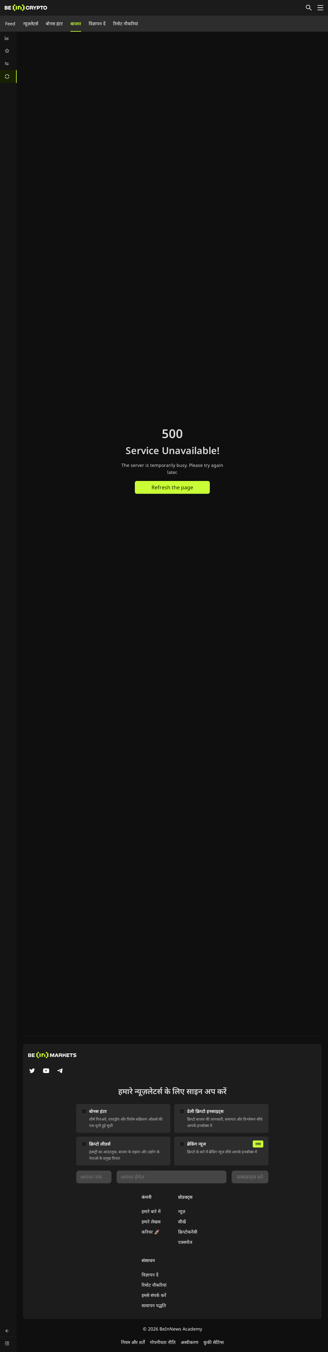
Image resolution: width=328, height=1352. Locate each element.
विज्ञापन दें (97, 23)
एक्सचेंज (185, 1242)
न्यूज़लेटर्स (30, 23)
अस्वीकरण (189, 1342)
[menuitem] (8, 38)
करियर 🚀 (151, 1232)
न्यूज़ (181, 1211)
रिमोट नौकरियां (125, 23)
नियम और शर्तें (133, 1342)
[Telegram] (60, 1071)
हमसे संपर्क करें (154, 1295)
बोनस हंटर (54, 23)
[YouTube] (46, 1071)
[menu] (8, 57)
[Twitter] (32, 1071)
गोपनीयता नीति (163, 1342)
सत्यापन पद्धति (154, 1305)
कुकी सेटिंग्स (213, 1342)
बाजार (75, 23)
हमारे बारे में (151, 1211)
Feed (10, 23)
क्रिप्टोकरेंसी (187, 1232)
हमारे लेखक (151, 1222)
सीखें (182, 1222)
